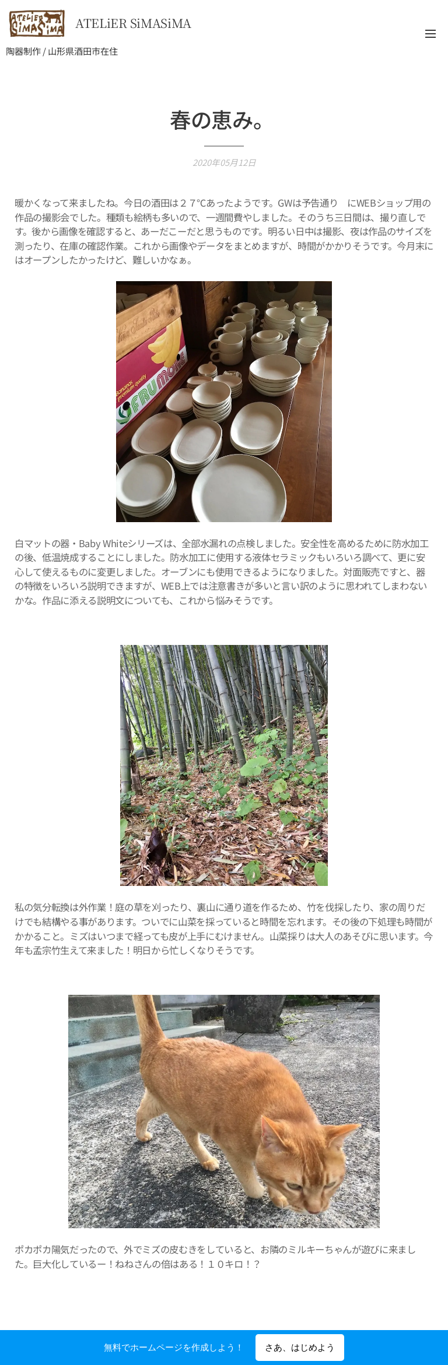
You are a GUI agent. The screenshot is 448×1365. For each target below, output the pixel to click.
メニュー (430, 33)
